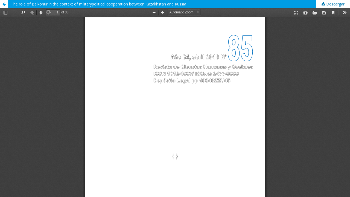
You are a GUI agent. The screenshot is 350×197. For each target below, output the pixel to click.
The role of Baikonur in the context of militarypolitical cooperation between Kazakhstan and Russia (98, 4)
